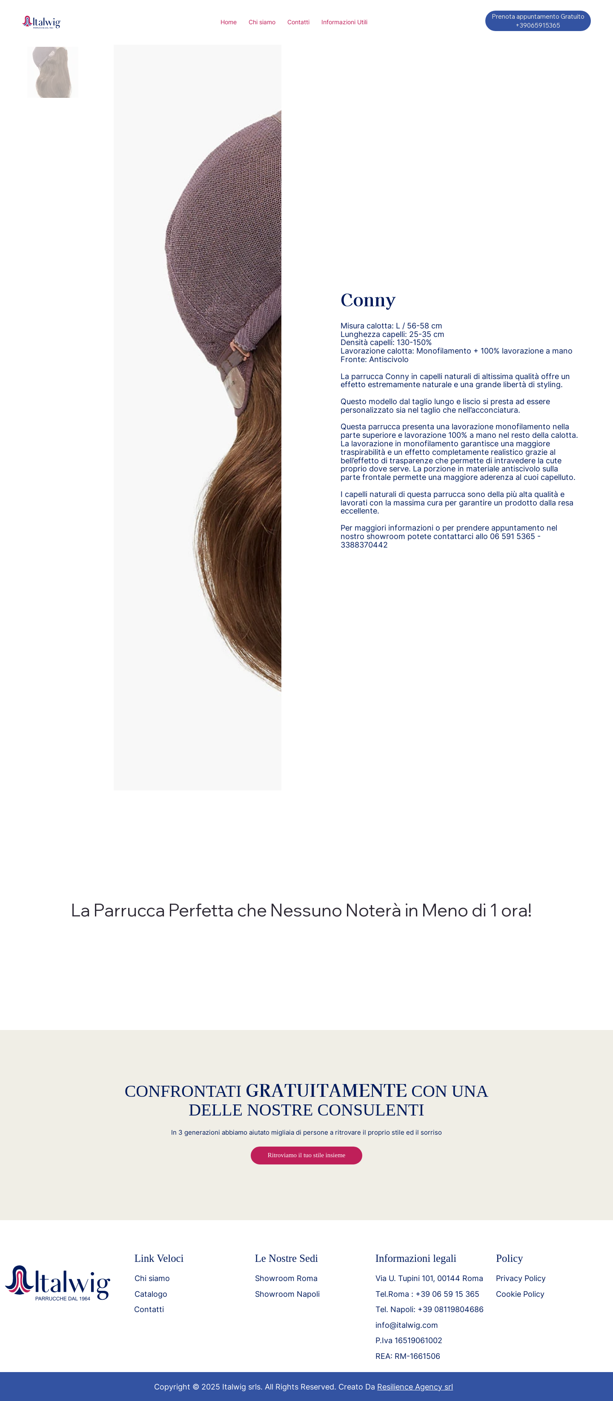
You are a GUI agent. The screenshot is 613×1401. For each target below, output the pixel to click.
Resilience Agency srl (415, 1386)
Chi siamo (152, 1278)
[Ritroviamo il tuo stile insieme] (306, 1155)
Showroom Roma (286, 1278)
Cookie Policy (520, 1294)
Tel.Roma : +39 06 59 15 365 (427, 1294)
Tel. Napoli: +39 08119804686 (429, 1309)
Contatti (149, 1309)
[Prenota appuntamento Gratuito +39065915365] (538, 21)
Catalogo (151, 1294)
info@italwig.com (406, 1325)
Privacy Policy (521, 1278)
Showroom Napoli (287, 1294)
